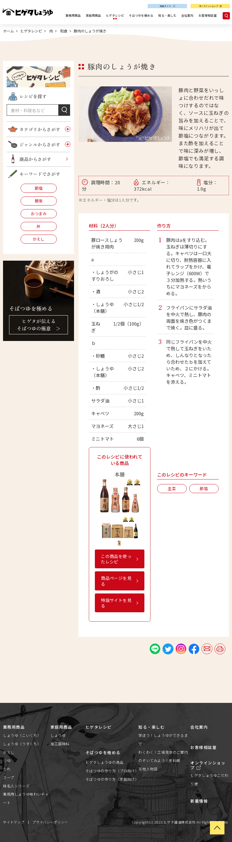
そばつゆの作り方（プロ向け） (112, 770)
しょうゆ (58, 735)
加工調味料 (59, 743)
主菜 (172, 488)
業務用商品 (73, 15)
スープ (8, 777)
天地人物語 (147, 768)
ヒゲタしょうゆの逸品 (104, 762)
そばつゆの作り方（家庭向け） (112, 779)
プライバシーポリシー (50, 822)
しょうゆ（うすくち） (22, 743)
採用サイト (166, 6)
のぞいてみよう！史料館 (159, 760)
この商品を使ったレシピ (116, 559)
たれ (7, 768)
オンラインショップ (208, 6)
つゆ (7, 760)
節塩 (39, 188)
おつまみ (39, 213)
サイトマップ (13, 822)
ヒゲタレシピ (115, 15)
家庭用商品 (93, 15)
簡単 (39, 201)
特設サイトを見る (116, 603)
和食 (63, 30)
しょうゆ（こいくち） (22, 735)
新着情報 (199, 801)
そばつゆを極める (141, 15)
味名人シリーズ (16, 785)
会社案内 (187, 15)
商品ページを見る (116, 580)
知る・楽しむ (167, 15)
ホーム (8, 30)
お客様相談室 (207, 15)
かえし (38, 239)
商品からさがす (35, 159)
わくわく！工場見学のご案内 (163, 752)
